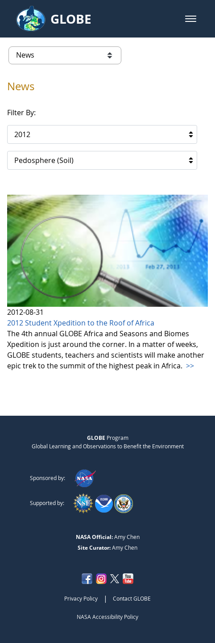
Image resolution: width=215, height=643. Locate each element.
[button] (191, 19)
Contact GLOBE (132, 598)
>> (189, 366)
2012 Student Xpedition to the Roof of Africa (80, 323)
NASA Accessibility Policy (107, 616)
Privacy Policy (81, 598)
